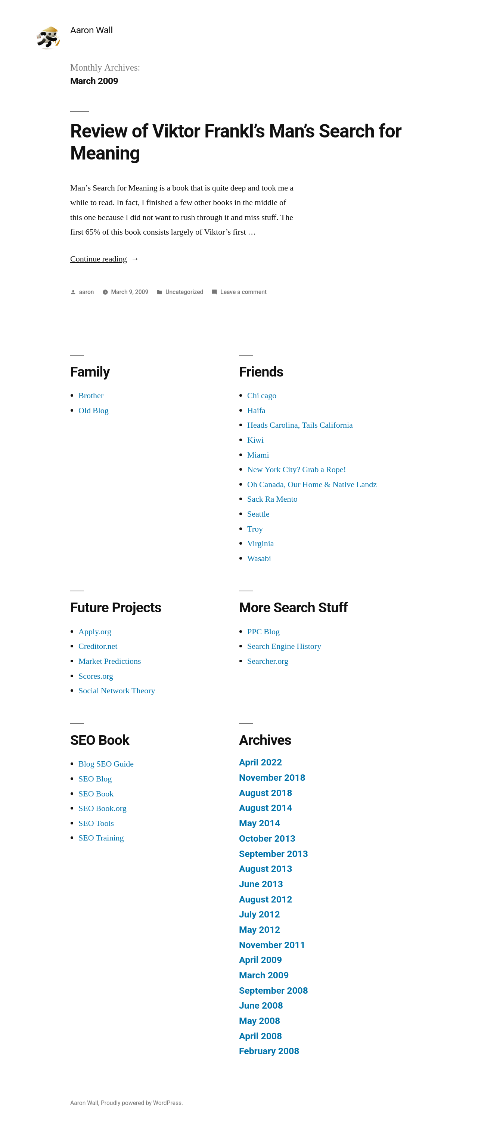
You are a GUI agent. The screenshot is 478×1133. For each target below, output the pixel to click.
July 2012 (259, 914)
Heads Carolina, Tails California (300, 425)
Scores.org (95, 676)
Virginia (260, 543)
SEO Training (101, 838)
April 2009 (260, 959)
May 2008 (259, 1020)
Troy (255, 529)
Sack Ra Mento (272, 499)
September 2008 (273, 990)
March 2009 (264, 975)
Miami (258, 455)
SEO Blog (95, 779)
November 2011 (272, 944)
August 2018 (265, 792)
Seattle (258, 514)
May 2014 (259, 823)
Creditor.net (97, 646)
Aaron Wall (91, 30)
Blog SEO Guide (106, 764)
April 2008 (260, 1036)
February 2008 (269, 1051)
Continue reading (104, 259)
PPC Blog (263, 631)
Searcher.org (267, 661)
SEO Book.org (102, 808)
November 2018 (272, 777)
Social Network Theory (116, 690)
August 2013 (265, 868)
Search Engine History (284, 646)
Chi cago (261, 395)
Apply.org (94, 631)
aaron (86, 291)
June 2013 (261, 884)
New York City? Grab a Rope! (296, 469)
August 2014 (265, 807)
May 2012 (259, 929)
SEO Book (96, 794)
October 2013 (267, 838)
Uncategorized (184, 291)
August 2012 (265, 899)
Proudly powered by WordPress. (142, 1102)
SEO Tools (96, 823)
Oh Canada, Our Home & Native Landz (312, 484)
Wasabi (259, 558)
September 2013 (273, 853)
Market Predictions (109, 661)
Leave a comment (243, 291)
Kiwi (255, 440)
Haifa (256, 410)
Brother (90, 395)
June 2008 (261, 1005)
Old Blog (93, 410)
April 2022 (260, 762)
